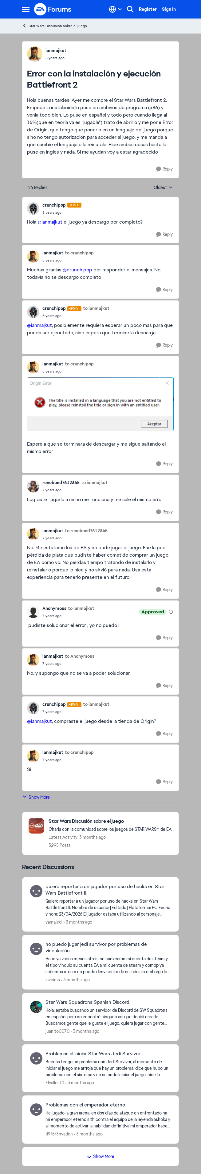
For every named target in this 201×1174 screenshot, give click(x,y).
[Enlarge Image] (100, 404)
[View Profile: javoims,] (36, 949)
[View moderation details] (171, 612)
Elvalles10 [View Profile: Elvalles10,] (54, 1082)
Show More (36, 797)
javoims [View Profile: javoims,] (52, 979)
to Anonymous (79, 656)
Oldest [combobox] (163, 188)
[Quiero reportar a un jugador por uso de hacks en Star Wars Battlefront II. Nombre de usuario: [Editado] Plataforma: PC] (108, 907)
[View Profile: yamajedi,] (36, 891)
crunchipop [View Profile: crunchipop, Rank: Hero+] (54, 205)
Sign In (169, 9)
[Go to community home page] (53, 9)
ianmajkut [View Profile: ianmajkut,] (55, 50)
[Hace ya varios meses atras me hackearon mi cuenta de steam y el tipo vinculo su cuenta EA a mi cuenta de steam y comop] (108, 965)
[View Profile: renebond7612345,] (33, 486)
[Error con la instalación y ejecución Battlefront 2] (61, 212)
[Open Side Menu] (26, 9)
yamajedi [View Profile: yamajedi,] (53, 922)
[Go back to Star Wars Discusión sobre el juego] (110, 821)
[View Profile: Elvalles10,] (36, 1058)
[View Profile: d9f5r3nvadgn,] (36, 1109)
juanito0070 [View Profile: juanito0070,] (57, 1031)
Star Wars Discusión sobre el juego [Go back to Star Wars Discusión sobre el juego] (54, 25)
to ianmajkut (96, 308)
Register (148, 9)
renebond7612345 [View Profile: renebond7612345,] (61, 482)
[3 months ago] (78, 922)
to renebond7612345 (86, 530)
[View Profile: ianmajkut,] (34, 54)
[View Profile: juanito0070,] (36, 1007)
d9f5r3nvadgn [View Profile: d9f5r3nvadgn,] (59, 1134)
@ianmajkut (49, 222)
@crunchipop (77, 269)
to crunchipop (79, 253)
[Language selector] (115, 9)
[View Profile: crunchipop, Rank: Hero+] (33, 208)
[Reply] (164, 169)
